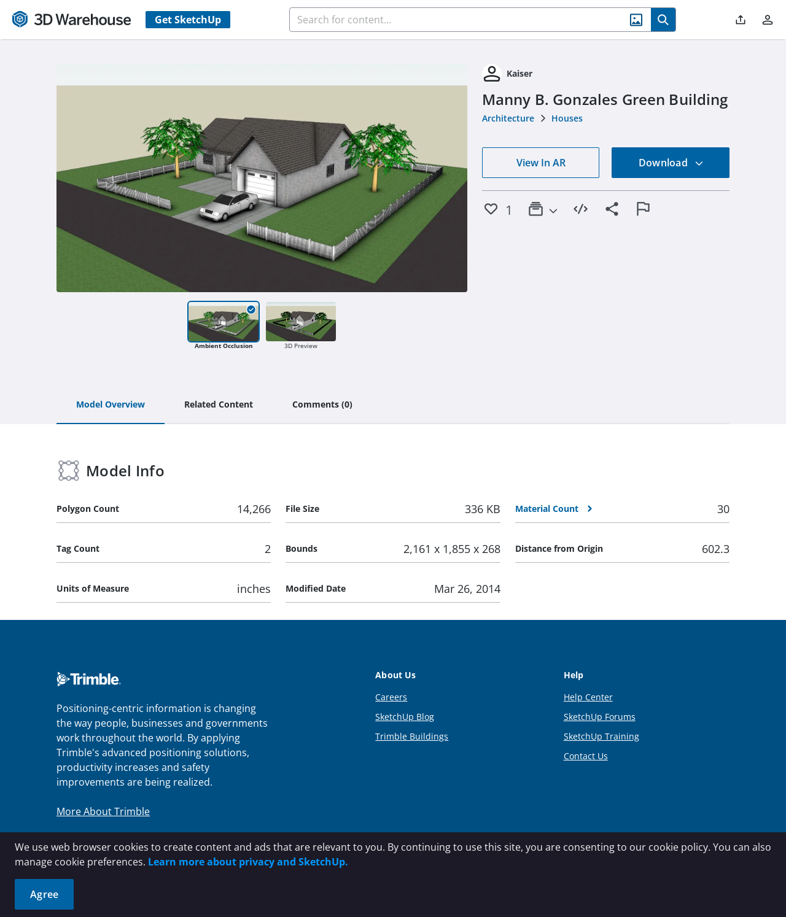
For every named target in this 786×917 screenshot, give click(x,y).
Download (671, 162)
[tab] (110, 405)
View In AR (541, 162)
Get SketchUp (188, 19)
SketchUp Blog (404, 716)
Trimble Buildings (411, 736)
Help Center (588, 697)
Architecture (508, 118)
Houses (567, 118)
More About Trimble (103, 811)
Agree (44, 894)
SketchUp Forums (600, 716)
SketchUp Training (601, 736)
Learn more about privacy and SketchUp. (248, 862)
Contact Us (586, 756)
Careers (391, 697)
